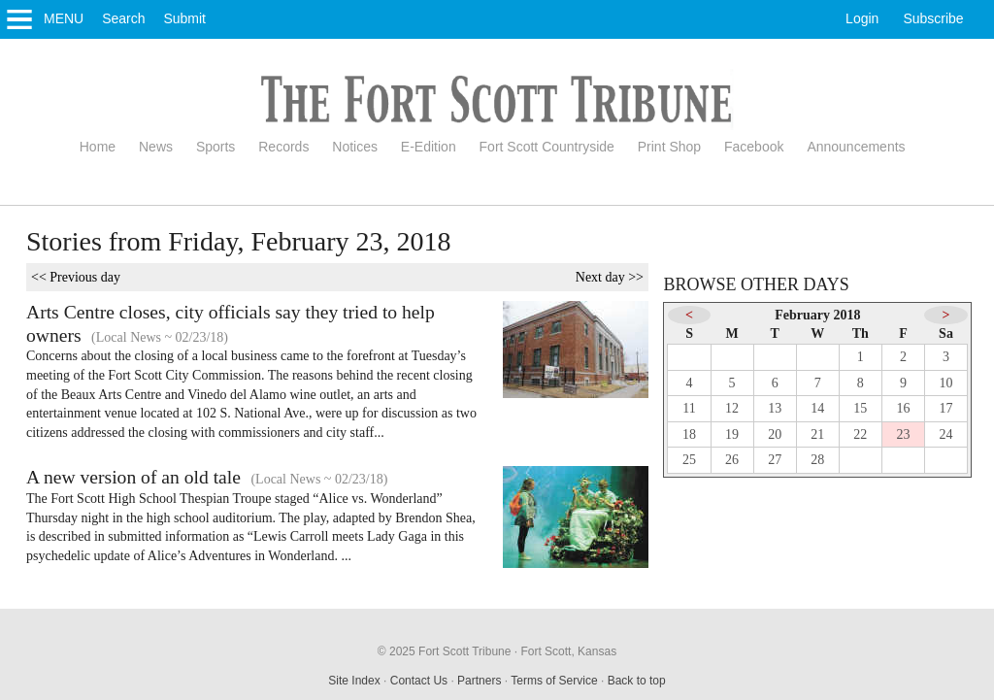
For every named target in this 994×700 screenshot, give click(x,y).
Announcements (856, 146)
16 (903, 408)
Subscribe (933, 18)
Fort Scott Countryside (547, 146)
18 (689, 434)
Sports (215, 146)
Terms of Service (554, 680)
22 (860, 434)
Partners (479, 680)
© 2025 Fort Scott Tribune (445, 651)
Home (98, 146)
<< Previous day (75, 277)
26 (732, 459)
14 (817, 408)
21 (817, 434)
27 (774, 459)
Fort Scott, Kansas (568, 651)
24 (946, 434)
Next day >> (610, 277)
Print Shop (669, 146)
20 (774, 434)
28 (817, 459)
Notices (355, 146)
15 (860, 408)
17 (946, 408)
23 (903, 434)
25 (689, 459)
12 (732, 408)
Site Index (354, 680)
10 (946, 383)
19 (732, 434)
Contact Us (418, 680)
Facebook (753, 146)
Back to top (637, 680)
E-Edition (428, 146)
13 (774, 408)
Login (861, 18)
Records (283, 146)
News (156, 146)
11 (688, 408)
